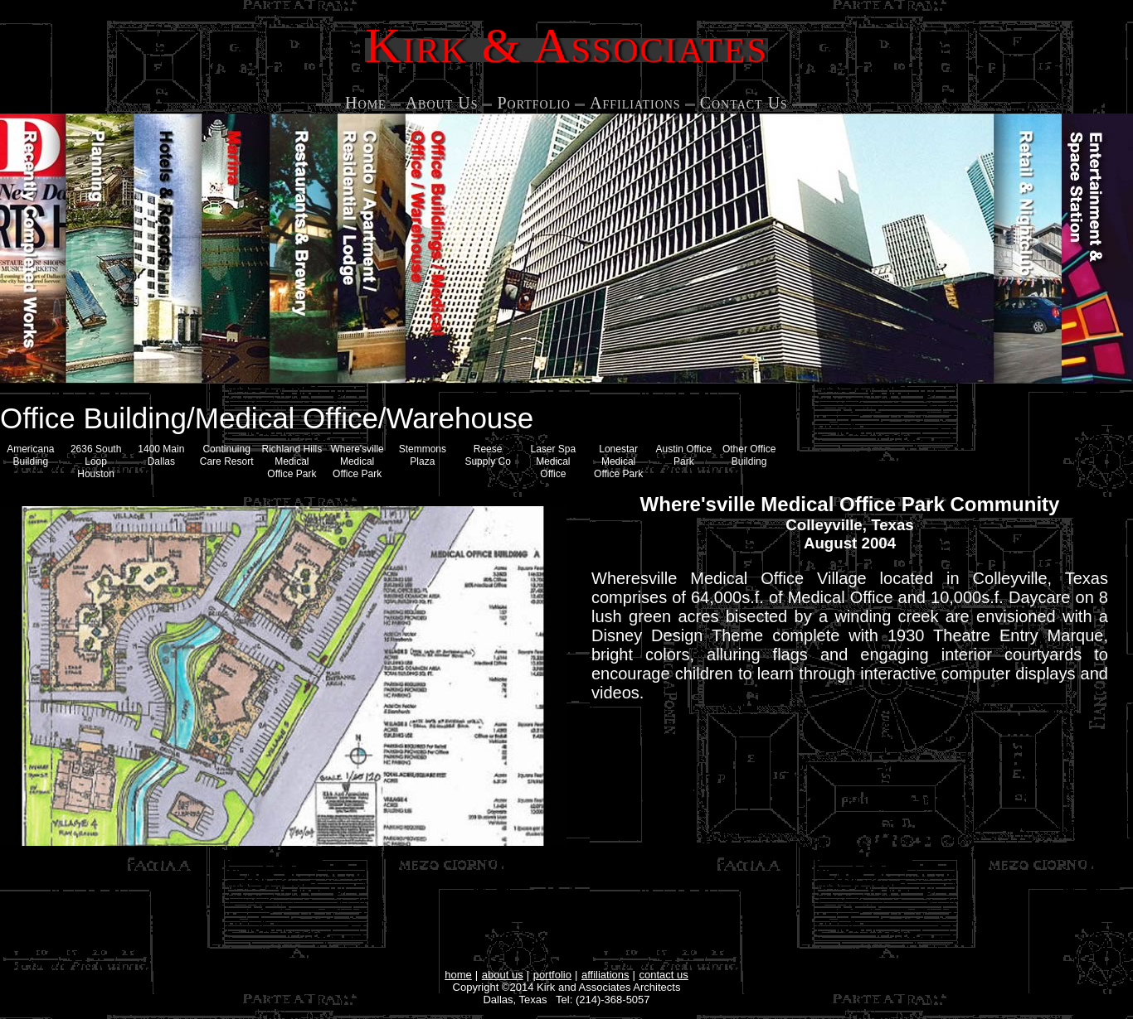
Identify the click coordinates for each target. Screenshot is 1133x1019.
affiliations (605, 974)
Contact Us (744, 103)
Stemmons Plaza (422, 455)
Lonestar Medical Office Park (618, 461)
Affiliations (635, 103)
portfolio (552, 974)
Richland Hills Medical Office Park (292, 461)
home (458, 974)
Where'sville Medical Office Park (356, 461)
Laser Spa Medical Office (553, 461)
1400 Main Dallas (161, 455)
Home (366, 103)
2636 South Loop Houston (96, 461)
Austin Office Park (683, 455)
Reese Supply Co (487, 455)
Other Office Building (749, 455)
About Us (442, 103)
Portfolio (534, 103)
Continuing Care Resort (227, 455)
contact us (663, 974)
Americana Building (30, 455)
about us (502, 974)
